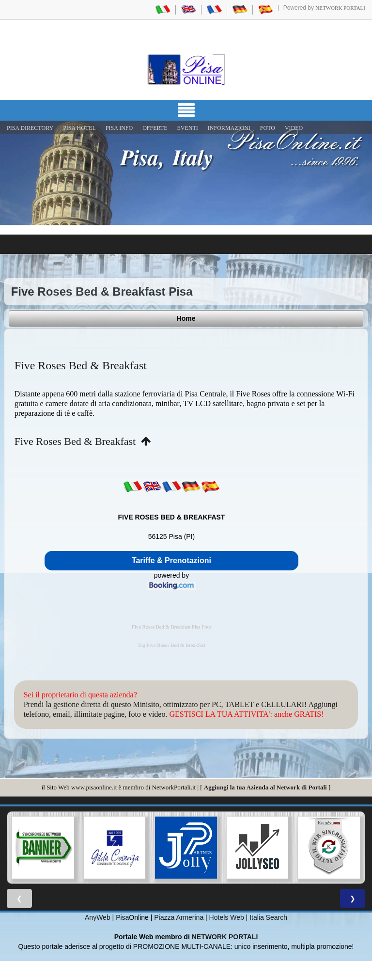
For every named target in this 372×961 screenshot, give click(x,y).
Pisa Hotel (79, 128)
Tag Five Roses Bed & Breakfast (171, 645)
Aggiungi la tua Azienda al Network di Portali (265, 787)
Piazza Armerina (178, 917)
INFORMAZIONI (229, 128)
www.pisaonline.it (94, 787)
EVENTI (187, 128)
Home (186, 318)
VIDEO (294, 128)
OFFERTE (154, 128)
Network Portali (340, 8)
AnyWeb (97, 917)
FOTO (267, 128)
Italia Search (268, 917)
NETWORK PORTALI (225, 937)
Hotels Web (226, 917)
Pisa (122, 917)
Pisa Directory (30, 128)
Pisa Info (119, 128)
